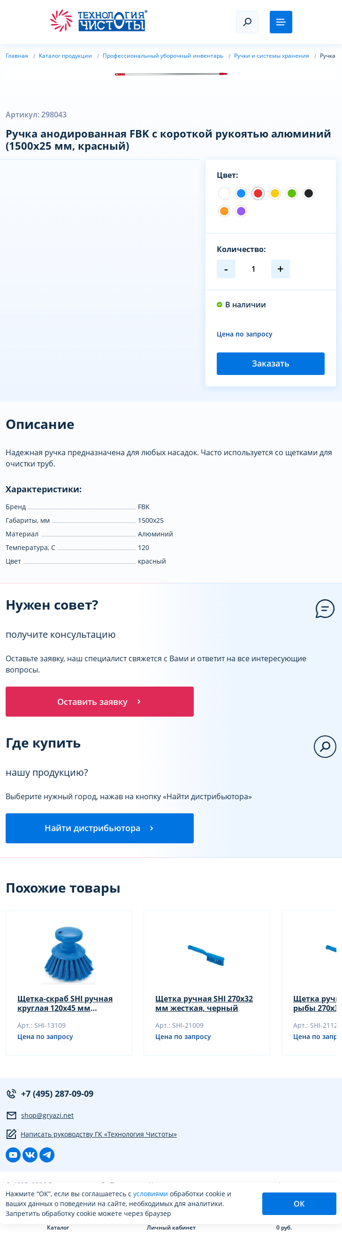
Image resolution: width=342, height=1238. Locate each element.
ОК (299, 1204)
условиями (151, 1193)
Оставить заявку (100, 701)
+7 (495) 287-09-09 (49, 1093)
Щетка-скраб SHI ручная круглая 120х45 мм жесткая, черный (65, 1003)
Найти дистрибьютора (100, 827)
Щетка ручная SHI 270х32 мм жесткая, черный (204, 1003)
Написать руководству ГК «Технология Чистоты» (91, 1134)
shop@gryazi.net (40, 1115)
